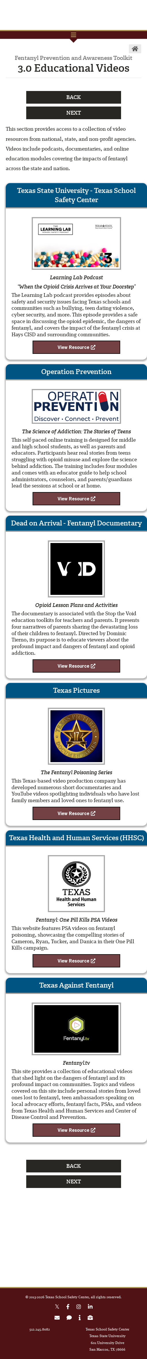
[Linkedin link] (90, 1307)
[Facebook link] (67, 1307)
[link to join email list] (57, 1318)
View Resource (76, 347)
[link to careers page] (90, 1318)
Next (73, 112)
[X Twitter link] (57, 1307)
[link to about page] (80, 1318)
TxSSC (73, 15)
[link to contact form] (69, 1318)
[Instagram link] (78, 1307)
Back (73, 97)
